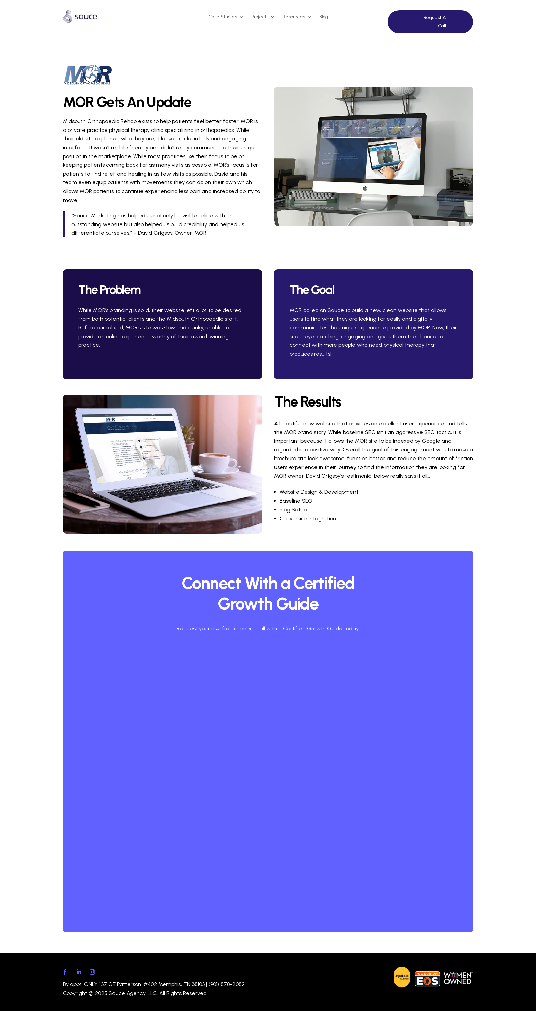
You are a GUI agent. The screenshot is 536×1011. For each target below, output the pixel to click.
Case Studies (222, 17)
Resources (294, 17)
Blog (323, 17)
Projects (259, 17)
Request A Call (435, 22)
